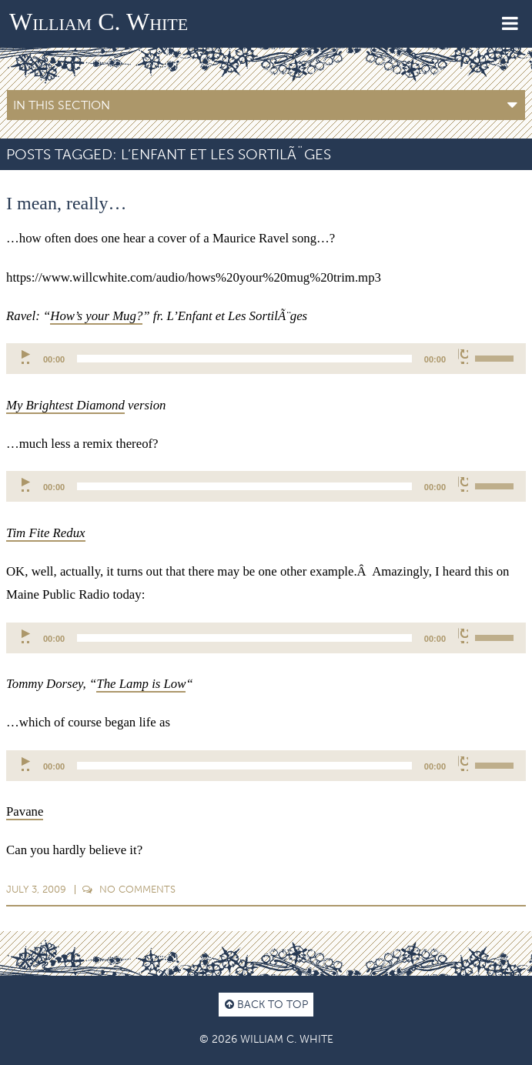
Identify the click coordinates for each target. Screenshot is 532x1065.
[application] (266, 358)
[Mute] (463, 356)
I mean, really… (66, 203)
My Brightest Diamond (65, 405)
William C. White (98, 21)
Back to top (266, 1004)
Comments (129, 889)
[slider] (244, 358)
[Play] (27, 356)
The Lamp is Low (141, 683)
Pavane (24, 811)
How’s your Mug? (96, 316)
